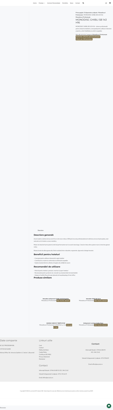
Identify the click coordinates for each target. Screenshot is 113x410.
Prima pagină (79, 12)
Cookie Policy (43, 352)
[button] (44, 3)
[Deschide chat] (109, 406)
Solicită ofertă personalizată (88, 37)
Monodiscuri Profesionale (83, 17)
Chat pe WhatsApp (84, 39)
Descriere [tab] (40, 230)
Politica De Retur (44, 350)
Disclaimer (42, 359)
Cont (40, 345)
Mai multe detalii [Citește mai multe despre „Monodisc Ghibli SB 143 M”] (101, 300)
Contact (41, 347)
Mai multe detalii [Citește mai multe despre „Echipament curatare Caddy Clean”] (101, 325)
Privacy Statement (44, 357)
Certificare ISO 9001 (45, 354)
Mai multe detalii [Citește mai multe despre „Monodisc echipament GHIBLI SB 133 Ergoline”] (63, 300)
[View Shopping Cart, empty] (109, 3)
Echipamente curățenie (90, 12)
